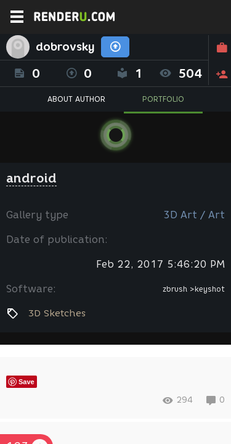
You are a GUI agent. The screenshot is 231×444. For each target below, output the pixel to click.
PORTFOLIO (163, 99)
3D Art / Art (194, 215)
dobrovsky (65, 47)
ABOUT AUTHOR (76, 99)
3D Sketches (57, 313)
